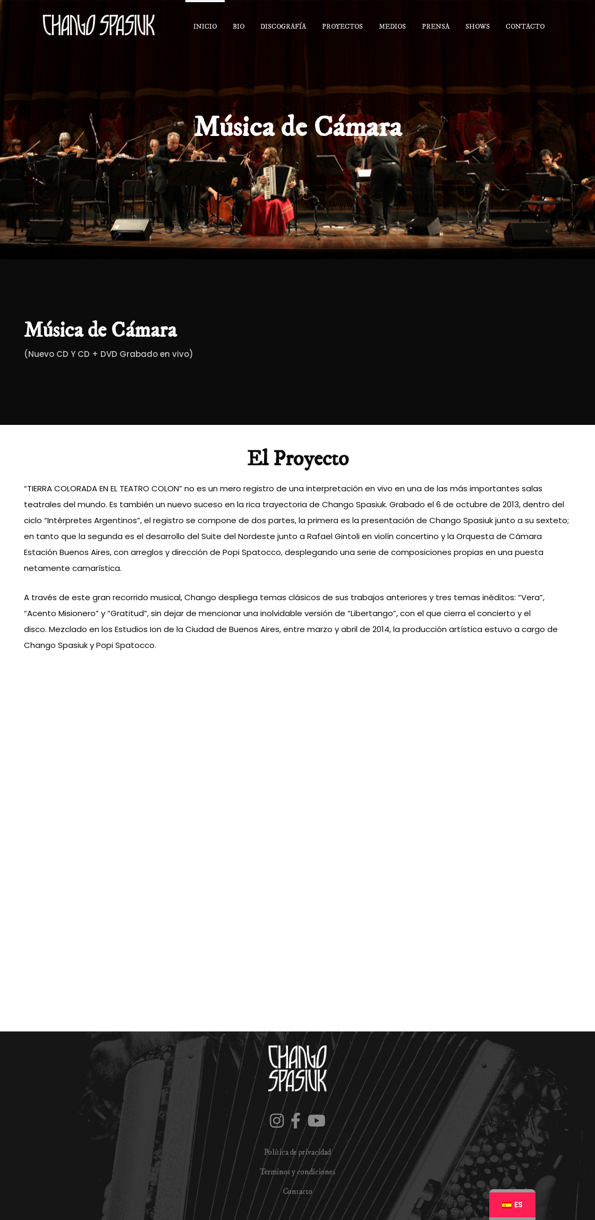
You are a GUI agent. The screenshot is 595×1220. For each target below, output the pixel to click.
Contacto (297, 1192)
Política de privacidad (297, 1152)
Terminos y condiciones (297, 1172)
